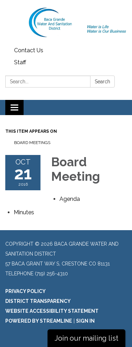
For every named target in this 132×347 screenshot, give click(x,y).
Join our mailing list (86, 338)
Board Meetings (32, 142)
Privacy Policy (25, 291)
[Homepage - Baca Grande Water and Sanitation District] (66, 22)
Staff (20, 62)
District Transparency (38, 301)
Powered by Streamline (38, 321)
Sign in (85, 321)
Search (102, 81)
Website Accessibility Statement (52, 311)
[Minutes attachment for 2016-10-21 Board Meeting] (24, 212)
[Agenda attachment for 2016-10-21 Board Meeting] (69, 199)
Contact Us (28, 50)
